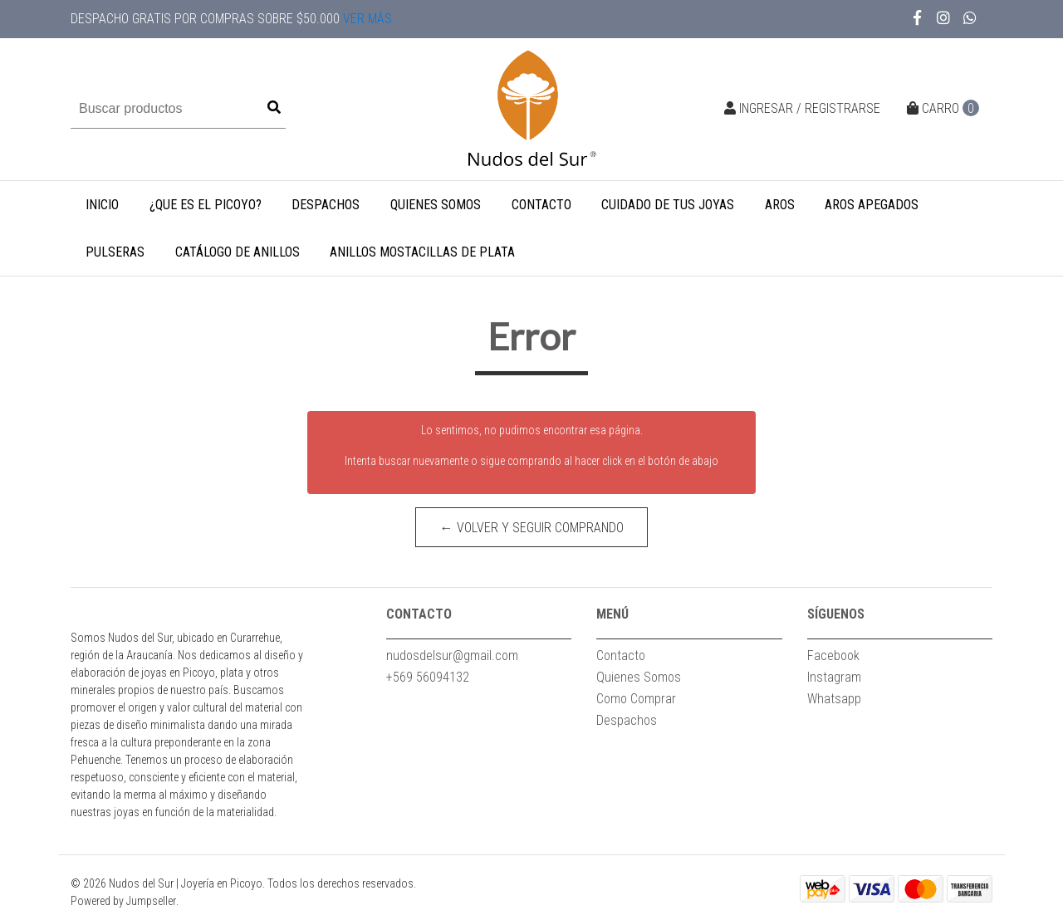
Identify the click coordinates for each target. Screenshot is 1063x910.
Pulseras (115, 252)
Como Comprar (636, 699)
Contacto (541, 205)
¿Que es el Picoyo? (205, 205)
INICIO (102, 205)
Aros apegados (871, 205)
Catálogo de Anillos (237, 252)
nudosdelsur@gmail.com (452, 655)
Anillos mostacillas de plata (422, 252)
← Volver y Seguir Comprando (532, 528)
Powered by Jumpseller (123, 901)
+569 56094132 (427, 677)
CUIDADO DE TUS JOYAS (667, 205)
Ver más (367, 19)
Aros (780, 205)
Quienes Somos (435, 205)
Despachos (325, 205)
